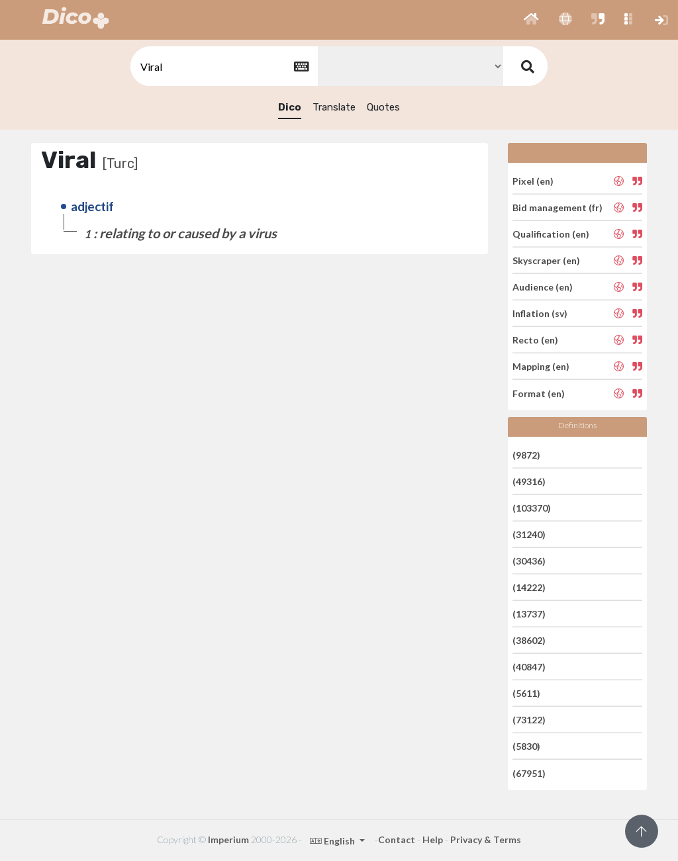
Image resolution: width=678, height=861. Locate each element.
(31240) (529, 534)
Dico (289, 107)
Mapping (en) (540, 366)
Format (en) (538, 392)
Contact (396, 839)
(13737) (529, 613)
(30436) (529, 560)
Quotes (383, 107)
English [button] (333, 840)
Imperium (228, 839)
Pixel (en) (533, 180)
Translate (334, 107)
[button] (531, 20)
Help (432, 839)
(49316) (529, 481)
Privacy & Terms (485, 839)
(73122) (529, 719)
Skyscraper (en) (546, 260)
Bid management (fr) (557, 207)
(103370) (531, 508)
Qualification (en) (550, 234)
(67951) (529, 772)
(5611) (526, 693)
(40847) (529, 666)
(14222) (529, 587)
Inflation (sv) (539, 313)
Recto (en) (535, 339)
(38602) (529, 640)
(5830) (526, 746)
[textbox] (223, 66)
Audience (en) (542, 287)
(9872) (526, 454)
